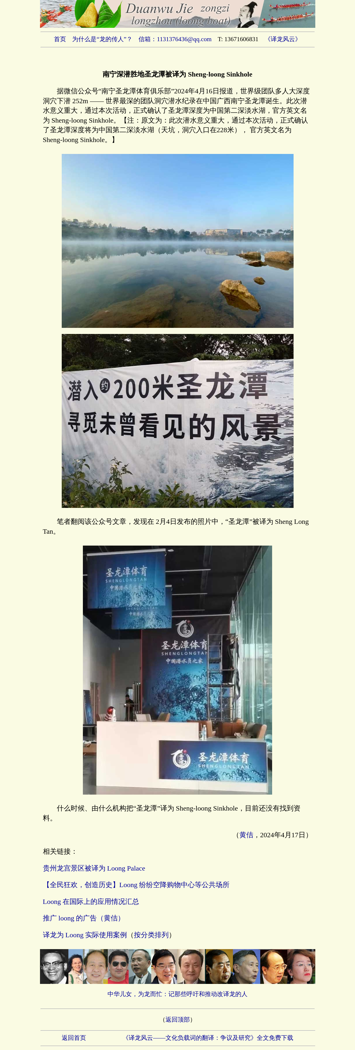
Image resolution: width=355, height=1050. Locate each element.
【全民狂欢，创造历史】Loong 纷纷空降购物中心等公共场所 (136, 885)
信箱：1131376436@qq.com (175, 39)
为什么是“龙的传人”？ (102, 39)
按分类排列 (151, 935)
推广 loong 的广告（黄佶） (84, 918)
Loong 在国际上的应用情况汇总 (91, 901)
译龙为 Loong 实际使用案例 (85, 935)
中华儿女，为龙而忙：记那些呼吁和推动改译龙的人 (177, 994)
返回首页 (74, 1037)
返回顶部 (177, 1019)
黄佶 (246, 835)
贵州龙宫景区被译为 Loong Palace (94, 868)
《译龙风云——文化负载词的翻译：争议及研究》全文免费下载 (208, 1037)
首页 (60, 39)
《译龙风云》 (283, 39)
